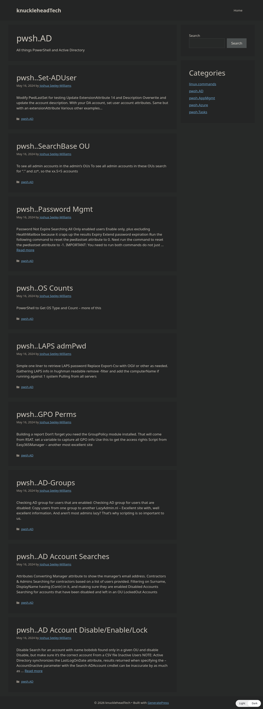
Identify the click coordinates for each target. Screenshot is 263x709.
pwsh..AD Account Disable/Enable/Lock (82, 630)
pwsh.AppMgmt (202, 98)
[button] (248, 703)
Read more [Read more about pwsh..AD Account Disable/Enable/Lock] (34, 670)
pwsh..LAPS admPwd (51, 346)
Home (238, 10)
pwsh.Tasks (198, 112)
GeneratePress (158, 703)
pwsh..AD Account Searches (62, 556)
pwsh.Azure (198, 105)
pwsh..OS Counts (44, 288)
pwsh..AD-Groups (45, 482)
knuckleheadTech (38, 10)
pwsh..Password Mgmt (54, 209)
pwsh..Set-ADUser (46, 77)
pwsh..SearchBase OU (53, 146)
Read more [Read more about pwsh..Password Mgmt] (25, 250)
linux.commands (202, 84)
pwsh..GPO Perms (46, 414)
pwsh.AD (27, 119)
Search (194, 35)
